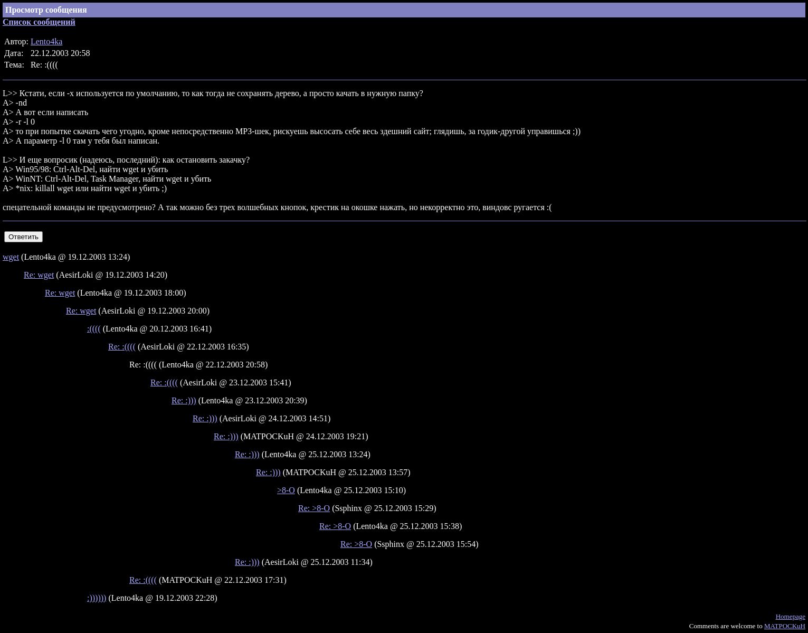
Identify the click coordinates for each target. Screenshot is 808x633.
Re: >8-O (314, 508)
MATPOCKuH (784, 626)
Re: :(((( (122, 346)
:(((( (94, 328)
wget (11, 256)
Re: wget (39, 274)
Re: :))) (184, 400)
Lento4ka (46, 41)
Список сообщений (39, 21)
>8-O (286, 490)
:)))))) (96, 597)
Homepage (790, 616)
